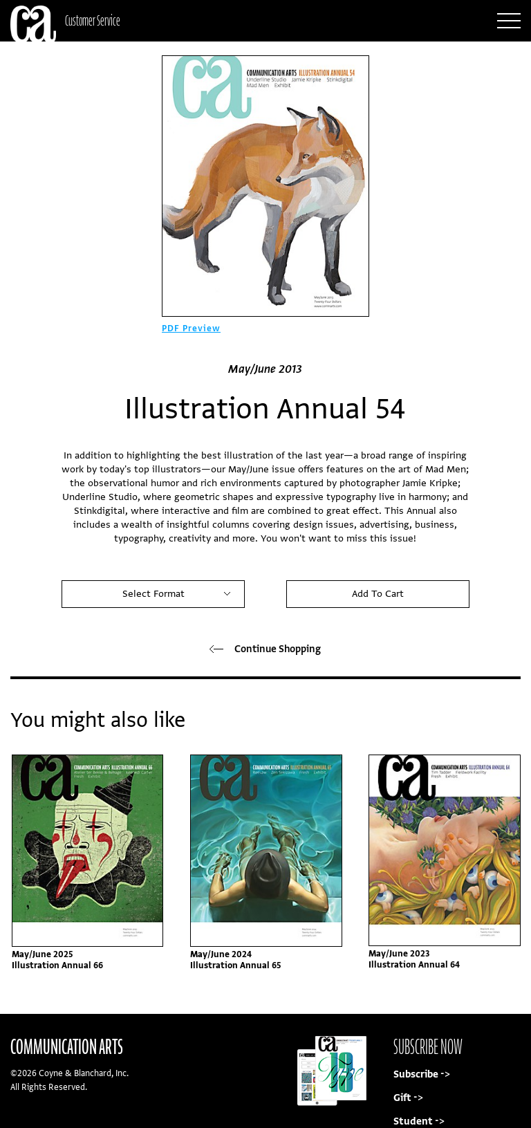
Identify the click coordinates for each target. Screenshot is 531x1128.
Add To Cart (378, 593)
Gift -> (408, 1097)
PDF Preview (191, 328)
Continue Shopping (265, 649)
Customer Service (92, 20)
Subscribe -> (421, 1074)
